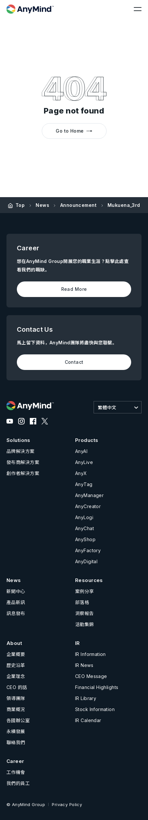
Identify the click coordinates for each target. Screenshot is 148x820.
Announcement (78, 205)
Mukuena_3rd (124, 205)
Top (20, 205)
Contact (74, 362)
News (42, 205)
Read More (74, 289)
